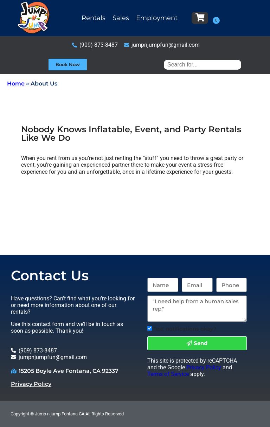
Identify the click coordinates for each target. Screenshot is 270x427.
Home (16, 83)
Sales (120, 18)
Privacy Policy (31, 384)
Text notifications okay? (185, 328)
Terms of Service (168, 374)
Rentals (93, 18)
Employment (157, 18)
